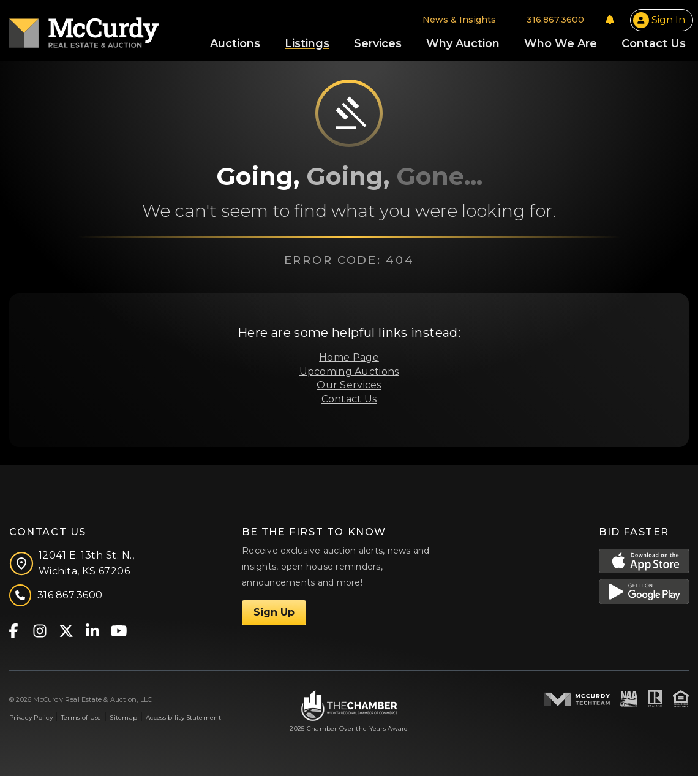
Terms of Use (81, 717)
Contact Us (349, 399)
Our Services (349, 385)
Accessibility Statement (183, 717)
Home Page (349, 357)
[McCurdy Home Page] (84, 28)
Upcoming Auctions (349, 371)
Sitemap (123, 717)
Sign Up (274, 612)
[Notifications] (609, 19)
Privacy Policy (31, 717)
